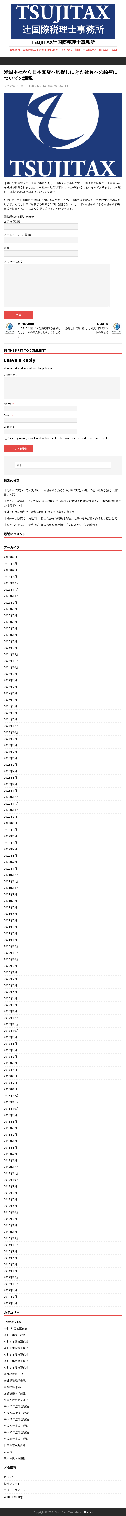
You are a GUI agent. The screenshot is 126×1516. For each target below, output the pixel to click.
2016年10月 (11, 1212)
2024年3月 (10, 712)
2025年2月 (10, 648)
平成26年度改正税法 (16, 1406)
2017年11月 (11, 1173)
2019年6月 (10, 1056)
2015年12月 (11, 1238)
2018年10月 (11, 1108)
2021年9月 (10, 894)
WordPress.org (13, 1497)
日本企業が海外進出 (16, 1445)
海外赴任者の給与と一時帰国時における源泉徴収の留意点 (39, 512)
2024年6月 (10, 693)
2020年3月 (10, 1005)
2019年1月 (10, 1089)
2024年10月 (11, 667)
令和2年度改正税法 (15, 1328)
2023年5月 (10, 764)
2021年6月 (10, 914)
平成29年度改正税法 (16, 1426)
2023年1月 (10, 790)
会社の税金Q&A (13, 1374)
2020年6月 (10, 985)
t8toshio (36, 86)
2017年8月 (10, 1193)
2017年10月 (11, 1180)
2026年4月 (10, 557)
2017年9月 (10, 1186)
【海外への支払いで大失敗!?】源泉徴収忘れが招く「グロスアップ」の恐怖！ (51, 525)
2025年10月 (11, 596)
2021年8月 (10, 901)
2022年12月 (11, 797)
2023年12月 (11, 725)
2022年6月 (10, 836)
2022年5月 (10, 842)
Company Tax (12, 1322)
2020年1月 (10, 1011)
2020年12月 (11, 946)
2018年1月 (10, 1160)
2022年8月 (10, 823)
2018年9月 (10, 1115)
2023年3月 (10, 777)
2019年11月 (11, 1024)
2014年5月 (10, 1303)
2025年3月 (10, 641)
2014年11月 (11, 1284)
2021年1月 (10, 940)
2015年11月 (11, 1244)
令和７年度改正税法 (16, 1367)
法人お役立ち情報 (15, 1458)
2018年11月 (11, 1102)
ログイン (9, 1477)
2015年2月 (10, 1264)
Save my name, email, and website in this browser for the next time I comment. (58, 438)
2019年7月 (10, 1050)
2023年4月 (10, 771)
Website (9, 426)
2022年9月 (10, 816)
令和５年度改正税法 (16, 1354)
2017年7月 (10, 1199)
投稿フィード (12, 1483)
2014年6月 (10, 1296)
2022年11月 (11, 803)
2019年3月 (10, 1076)
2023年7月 (10, 752)
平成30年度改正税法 (16, 1432)
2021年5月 (10, 920)
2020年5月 (10, 992)
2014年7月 (10, 1290)
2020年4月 (10, 998)
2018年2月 (10, 1154)
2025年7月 (10, 615)
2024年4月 (10, 706)
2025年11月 (11, 589)
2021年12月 (11, 875)
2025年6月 (10, 622)
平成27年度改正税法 (16, 1413)
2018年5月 (10, 1134)
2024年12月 (11, 654)
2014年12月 (11, 1277)
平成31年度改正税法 (16, 1439)
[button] (120, 61)
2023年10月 (11, 732)
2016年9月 (10, 1219)
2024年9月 (10, 674)
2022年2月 (10, 862)
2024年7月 (10, 687)
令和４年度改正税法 (16, 1348)
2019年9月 (10, 1037)
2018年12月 (11, 1095)
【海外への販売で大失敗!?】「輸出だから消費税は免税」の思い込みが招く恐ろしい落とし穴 (60, 518)
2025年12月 (11, 583)
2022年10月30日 (16, 86)
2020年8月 (10, 972)
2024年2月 (10, 719)
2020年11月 (11, 953)
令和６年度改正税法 (16, 1361)
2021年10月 (11, 888)
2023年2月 (10, 784)
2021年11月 (11, 881)
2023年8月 (10, 745)
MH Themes (86, 1512)
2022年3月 (10, 855)
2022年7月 (10, 829)
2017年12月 (11, 1167)
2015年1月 (10, 1271)
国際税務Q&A (55, 86)
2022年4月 (10, 849)
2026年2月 (10, 570)
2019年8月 (10, 1043)
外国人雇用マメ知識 (16, 1400)
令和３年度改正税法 (16, 1341)
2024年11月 (11, 661)
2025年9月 (10, 602)
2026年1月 (10, 576)
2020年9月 (10, 966)
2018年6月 (10, 1128)
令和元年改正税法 (15, 1335)
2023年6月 (10, 758)
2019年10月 (11, 1030)
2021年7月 (10, 907)
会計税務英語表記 (15, 1380)
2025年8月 (10, 609)
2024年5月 (10, 700)
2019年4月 (10, 1069)
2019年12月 (11, 1018)
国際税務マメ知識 (15, 1393)
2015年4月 (10, 1258)
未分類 (8, 1452)
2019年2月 (10, 1082)
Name (8, 404)
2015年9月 (10, 1251)
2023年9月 (10, 739)
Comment (10, 375)
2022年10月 (11, 810)
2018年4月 (10, 1141)
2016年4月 (10, 1232)
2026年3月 (10, 563)
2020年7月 (10, 978)
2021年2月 (10, 933)
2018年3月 (10, 1147)
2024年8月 (10, 680)
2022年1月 (10, 868)
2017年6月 (10, 1206)
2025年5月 (10, 628)
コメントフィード (15, 1490)
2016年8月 (10, 1225)
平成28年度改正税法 (16, 1419)
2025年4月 (10, 635)
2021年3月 (10, 927)
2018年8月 (10, 1121)
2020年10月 (11, 959)
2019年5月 (10, 1063)
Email (7, 415)
